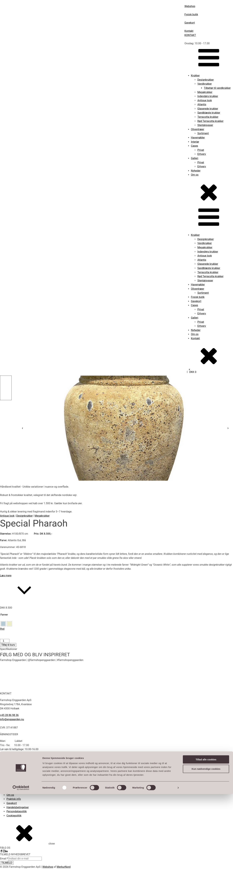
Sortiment (203, 133)
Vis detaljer (168, 862)
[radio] (3, 623)
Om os (194, 174)
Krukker (195, 75)
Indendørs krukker (207, 96)
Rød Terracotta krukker (210, 121)
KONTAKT (190, 35)
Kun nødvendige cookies (206, 843)
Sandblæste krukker (208, 112)
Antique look (204, 100)
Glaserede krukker (207, 108)
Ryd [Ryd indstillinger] (2, 628)
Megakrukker (204, 92)
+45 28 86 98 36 (9, 715)
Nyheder (195, 170)
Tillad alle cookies (206, 834)
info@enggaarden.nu (12, 719)
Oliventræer (197, 129)
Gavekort (196, 301)
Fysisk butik (198, 297)
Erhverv (201, 154)
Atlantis (201, 104)
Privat (200, 150)
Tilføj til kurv (8, 644)
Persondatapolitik (16, 811)
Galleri (194, 158)
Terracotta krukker (207, 116)
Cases (194, 145)
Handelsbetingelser (17, 807)
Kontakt (195, 338)
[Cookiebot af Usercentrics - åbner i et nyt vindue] (21, 862)
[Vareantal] (4, 641)
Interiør (195, 141)
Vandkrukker (204, 83)
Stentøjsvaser (205, 125)
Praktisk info (13, 799)
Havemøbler (198, 137)
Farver (4, 614)
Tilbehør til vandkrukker (217, 88)
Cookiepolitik (13, 815)
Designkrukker (205, 79)
